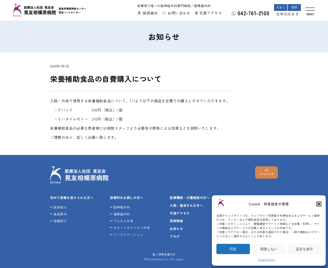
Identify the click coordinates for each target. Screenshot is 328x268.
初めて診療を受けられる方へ (71, 197)
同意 (233, 249)
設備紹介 (60, 221)
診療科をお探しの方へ (126, 197)
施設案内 (60, 214)
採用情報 (176, 221)
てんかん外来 (123, 221)
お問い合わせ (179, 13)
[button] (319, 204)
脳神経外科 (121, 207)
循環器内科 (121, 214)
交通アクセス (210, 12)
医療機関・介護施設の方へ (190, 197)
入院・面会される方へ (186, 205)
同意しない (268, 249)
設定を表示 (304, 249)
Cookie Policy (266, 259)
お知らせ (176, 228)
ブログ (175, 236)
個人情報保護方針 (163, 254)
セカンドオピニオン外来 (131, 227)
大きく (280, 7)
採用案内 (150, 13)
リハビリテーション (128, 234)
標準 (294, 7)
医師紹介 (60, 207)
